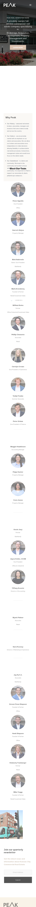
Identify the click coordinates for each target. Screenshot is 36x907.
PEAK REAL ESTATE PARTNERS (18, 18)
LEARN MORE (18, 47)
